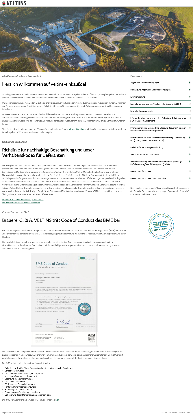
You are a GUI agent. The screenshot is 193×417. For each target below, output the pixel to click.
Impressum (6, 413)
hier (56, 400)
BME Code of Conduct (140, 171)
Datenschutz (17, 413)
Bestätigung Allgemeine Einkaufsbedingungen (150, 89)
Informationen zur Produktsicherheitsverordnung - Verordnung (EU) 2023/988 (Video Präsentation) (157, 139)
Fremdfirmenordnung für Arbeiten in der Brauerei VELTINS (155, 104)
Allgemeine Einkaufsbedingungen (144, 82)
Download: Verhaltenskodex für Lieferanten (21, 202)
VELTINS (14, 3)
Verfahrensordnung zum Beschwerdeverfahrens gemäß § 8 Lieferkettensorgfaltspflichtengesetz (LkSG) (156, 163)
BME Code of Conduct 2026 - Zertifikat (148, 178)
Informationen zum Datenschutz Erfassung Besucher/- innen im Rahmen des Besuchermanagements (158, 129)
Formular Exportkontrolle (141, 111)
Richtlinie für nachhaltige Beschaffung (146, 147)
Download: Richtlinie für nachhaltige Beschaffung (23, 199)
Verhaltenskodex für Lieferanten (144, 154)
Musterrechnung (137, 97)
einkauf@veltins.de (77, 129)
